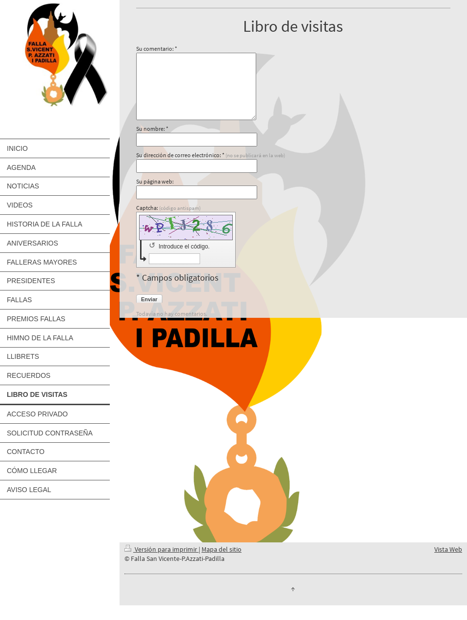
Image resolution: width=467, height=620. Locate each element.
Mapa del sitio (222, 549)
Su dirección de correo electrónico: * (210, 155)
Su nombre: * (152, 128)
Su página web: (155, 181)
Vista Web (448, 549)
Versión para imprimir (161, 549)
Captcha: (168, 207)
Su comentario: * (156, 48)
